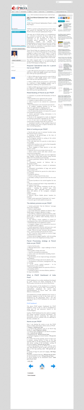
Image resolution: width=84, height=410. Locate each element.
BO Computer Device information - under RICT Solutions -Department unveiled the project (67, 25)
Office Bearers (23, 11)
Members (30, 11)
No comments (29, 20)
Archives (67, 21)
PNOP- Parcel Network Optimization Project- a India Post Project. (41, 18)
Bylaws (35, 11)
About (17, 11)
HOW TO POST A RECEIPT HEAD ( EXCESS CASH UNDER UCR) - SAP (64, 96)
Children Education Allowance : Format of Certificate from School (64, 50)
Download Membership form (61, 11)
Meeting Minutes (51, 11)
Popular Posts (61, 21)
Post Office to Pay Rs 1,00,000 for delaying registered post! (64, 35)
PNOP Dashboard (32, 303)
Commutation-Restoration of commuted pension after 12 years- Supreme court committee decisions (65, 79)
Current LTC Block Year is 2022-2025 (64, 57)
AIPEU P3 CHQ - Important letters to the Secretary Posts (67, 89)
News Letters (42, 11)
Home (13, 11)
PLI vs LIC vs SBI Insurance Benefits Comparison (66, 43)
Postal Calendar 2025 (67, 104)
